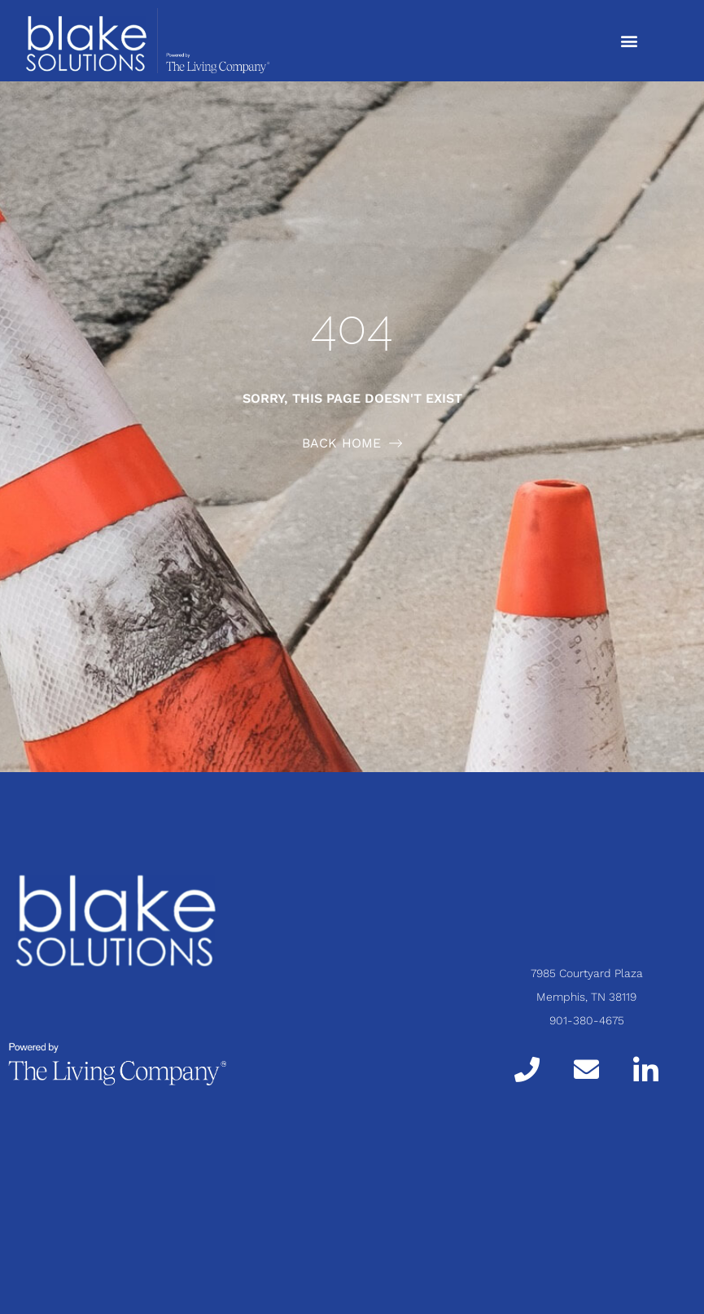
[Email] (586, 1069)
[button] (628, 40)
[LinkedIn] (646, 1068)
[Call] (527, 1069)
